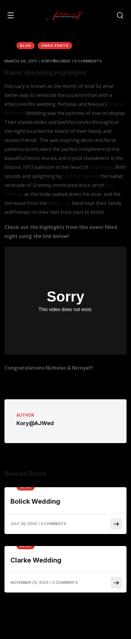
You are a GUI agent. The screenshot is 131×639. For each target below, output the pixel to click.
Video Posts (54, 46)
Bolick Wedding (35, 501)
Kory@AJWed (55, 60)
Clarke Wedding (35, 560)
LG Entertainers (80, 176)
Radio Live (59, 203)
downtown (101, 167)
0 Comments (88, 60)
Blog (25, 46)
